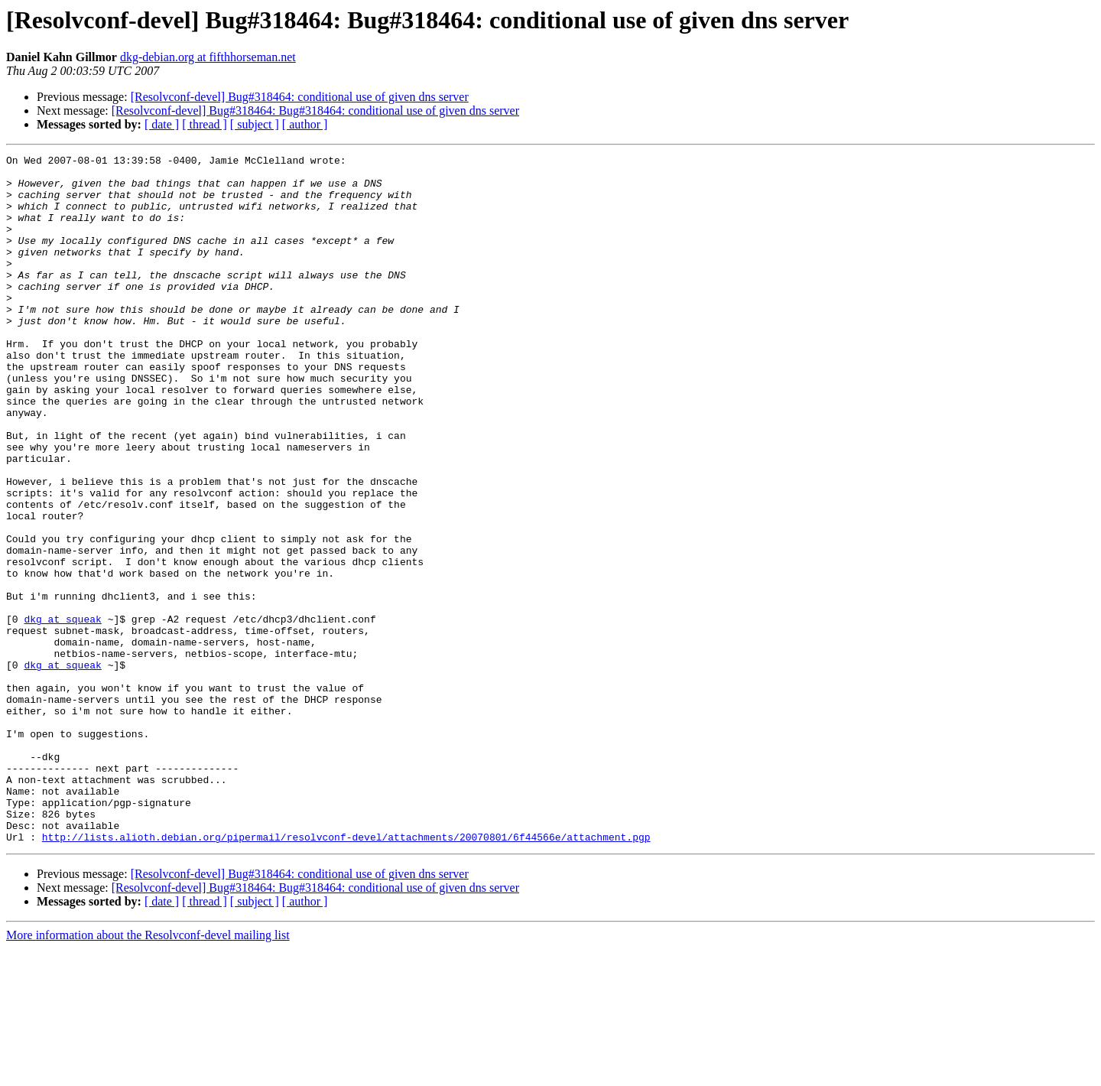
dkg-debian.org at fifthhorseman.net (208, 56)
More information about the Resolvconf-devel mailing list (148, 1072)
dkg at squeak (62, 713)
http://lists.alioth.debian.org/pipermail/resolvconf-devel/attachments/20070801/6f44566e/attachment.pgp (346, 974)
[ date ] (162, 124)
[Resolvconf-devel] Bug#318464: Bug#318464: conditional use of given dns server (315, 110)
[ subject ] (254, 124)
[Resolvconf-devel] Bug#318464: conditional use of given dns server (300, 96)
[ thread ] (204, 124)
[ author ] (305, 124)
